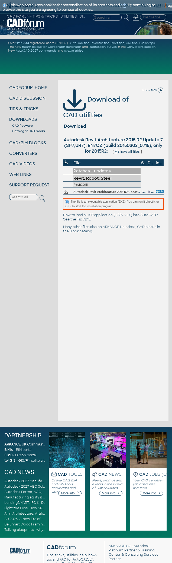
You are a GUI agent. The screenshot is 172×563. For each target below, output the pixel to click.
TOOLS (70, 474)
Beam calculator (34, 47)
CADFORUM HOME (28, 87)
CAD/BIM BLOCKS (27, 142)
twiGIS (9, 460)
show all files (127, 151)
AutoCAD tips (79, 43)
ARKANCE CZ (120, 546)
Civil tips (132, 43)
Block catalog (81, 231)
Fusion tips (147, 43)
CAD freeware (22, 126)
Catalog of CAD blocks (28, 131)
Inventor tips (100, 43)
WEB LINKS (20, 174)
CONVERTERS (23, 153)
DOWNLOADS (23, 119)
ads (123, 5)
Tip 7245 (83, 219)
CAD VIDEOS (22, 163)
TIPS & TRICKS (23, 108)
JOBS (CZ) (155, 474)
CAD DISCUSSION (27, 98)
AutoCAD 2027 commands (36, 50)
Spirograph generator (64, 47)
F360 (8, 455)
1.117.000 (23, 43)
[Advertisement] (87, 63)
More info (70, 493)
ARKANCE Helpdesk (119, 227)
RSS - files (153, 90)
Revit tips (117, 43)
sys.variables (73, 50)
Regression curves (103, 47)
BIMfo (8, 450)
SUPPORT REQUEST (29, 184)
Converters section (140, 47)
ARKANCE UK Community (25, 444)
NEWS (110, 474)
